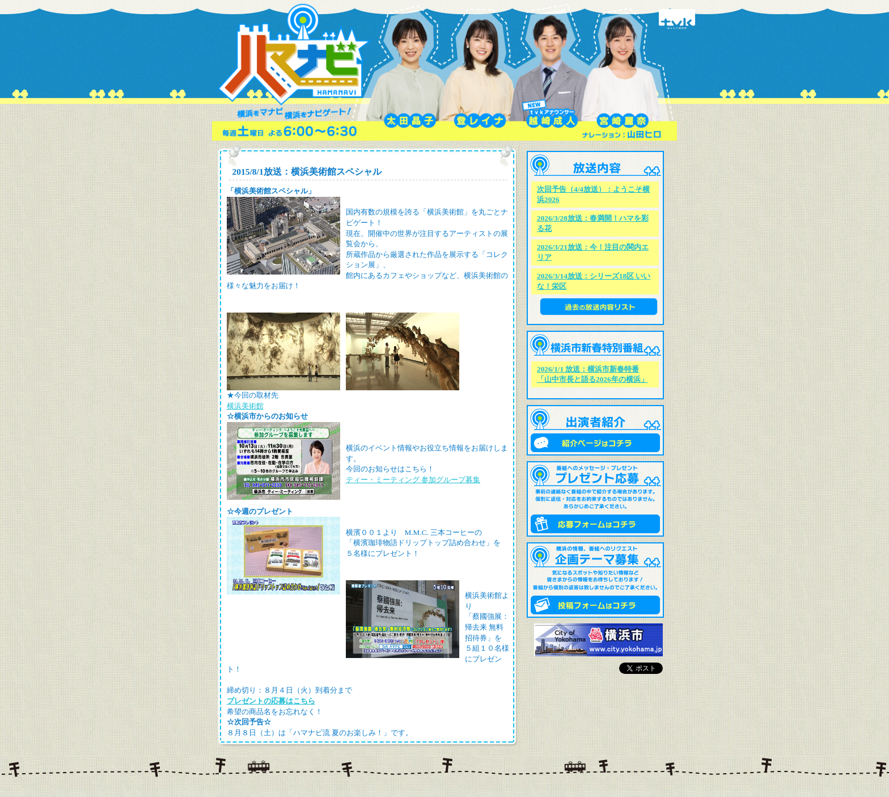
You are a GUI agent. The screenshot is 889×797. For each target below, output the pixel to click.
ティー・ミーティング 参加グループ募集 (413, 479)
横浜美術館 (245, 406)
